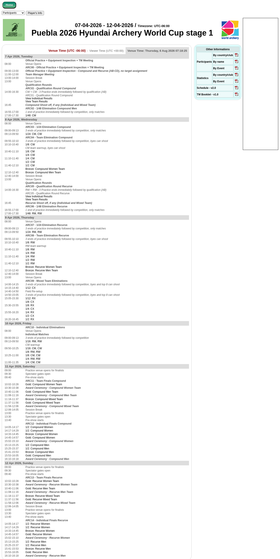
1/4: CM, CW (32, 362)
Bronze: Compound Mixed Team (44, 399)
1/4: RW (30, 253)
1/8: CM (30, 151)
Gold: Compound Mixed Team (42, 402)
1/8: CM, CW (32, 355)
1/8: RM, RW (32, 351)
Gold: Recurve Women (38, 534)
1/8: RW (30, 242)
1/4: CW (30, 155)
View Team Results (36, 101)
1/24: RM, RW (33, 232)
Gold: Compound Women (40, 437)
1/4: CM (30, 158)
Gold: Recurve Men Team (40, 488)
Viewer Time (106, 50)
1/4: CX (29, 308)
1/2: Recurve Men (35, 541)
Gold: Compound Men (38, 455)
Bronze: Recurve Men (38, 548)
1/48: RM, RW (33, 213)
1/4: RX (29, 312)
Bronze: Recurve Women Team (43, 266)
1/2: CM (30, 165)
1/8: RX (29, 305)
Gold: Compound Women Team (43, 384)
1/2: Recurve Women (37, 523)
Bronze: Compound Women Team (45, 168)
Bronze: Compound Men (39, 452)
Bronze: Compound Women (41, 434)
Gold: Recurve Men (36, 552)
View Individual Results (38, 98)
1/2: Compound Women (39, 427)
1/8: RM (30, 249)
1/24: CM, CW (33, 134)
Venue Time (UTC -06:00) (67, 50)
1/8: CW (30, 144)
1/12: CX (30, 287)
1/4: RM (30, 256)
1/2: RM (30, 263)
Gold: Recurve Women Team (42, 481)
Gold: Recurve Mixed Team (41, 499)
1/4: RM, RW (32, 358)
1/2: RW (30, 259)
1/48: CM (30, 115)
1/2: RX (29, 319)
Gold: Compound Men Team (41, 391)
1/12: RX (30, 298)
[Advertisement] (260, 83)
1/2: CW (30, 161)
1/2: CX (29, 315)
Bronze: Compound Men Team (43, 172)
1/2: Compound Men (37, 445)
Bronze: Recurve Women (40, 530)
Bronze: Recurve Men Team (41, 270)
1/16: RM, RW (33, 341)
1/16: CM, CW (33, 348)
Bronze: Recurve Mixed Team (42, 495)
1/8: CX (29, 301)
